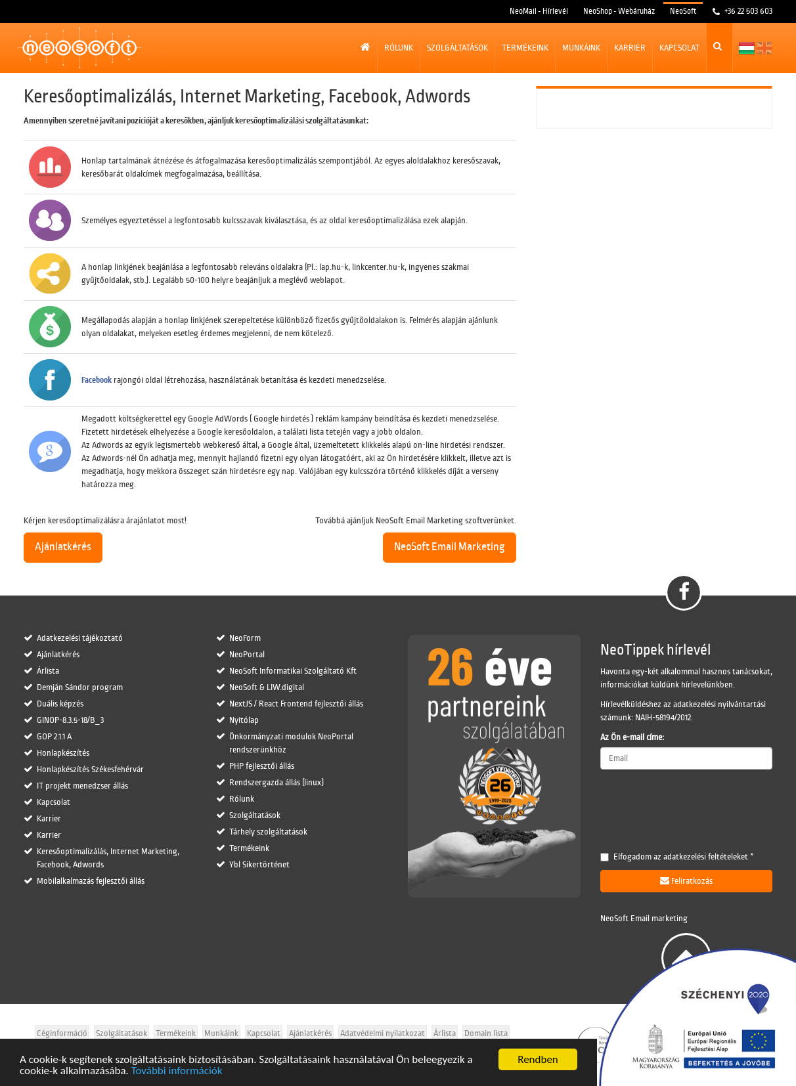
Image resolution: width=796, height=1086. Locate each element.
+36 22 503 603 (747, 11)
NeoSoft (683, 11)
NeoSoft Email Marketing (449, 547)
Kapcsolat (679, 48)
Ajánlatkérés (63, 547)
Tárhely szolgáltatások (268, 831)
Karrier (630, 48)
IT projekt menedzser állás (82, 786)
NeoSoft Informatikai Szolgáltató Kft (293, 671)
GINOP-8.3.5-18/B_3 (70, 720)
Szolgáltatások (457, 48)
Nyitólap (244, 720)
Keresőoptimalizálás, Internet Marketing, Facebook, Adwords (108, 858)
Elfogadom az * (677, 856)
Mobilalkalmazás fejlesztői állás (90, 881)
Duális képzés (60, 703)
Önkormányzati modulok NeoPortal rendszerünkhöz (291, 743)
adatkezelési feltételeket (705, 856)
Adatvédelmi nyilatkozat (382, 1033)
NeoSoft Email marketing (644, 918)
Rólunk (398, 48)
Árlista (48, 671)
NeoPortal (247, 654)
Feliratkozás (686, 881)
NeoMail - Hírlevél (539, 11)
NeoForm (245, 638)
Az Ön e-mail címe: (632, 737)
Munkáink (581, 48)
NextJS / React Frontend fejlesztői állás (296, 703)
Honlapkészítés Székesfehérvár (90, 769)
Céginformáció (62, 1033)
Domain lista (486, 1033)
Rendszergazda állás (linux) (276, 782)
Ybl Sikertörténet (259, 864)
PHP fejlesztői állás (261, 766)
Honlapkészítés (63, 753)
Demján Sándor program (80, 687)
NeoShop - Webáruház (619, 11)
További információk (177, 1071)
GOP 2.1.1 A (54, 736)
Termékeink (525, 48)
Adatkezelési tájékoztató (80, 638)
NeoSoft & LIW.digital (266, 687)
